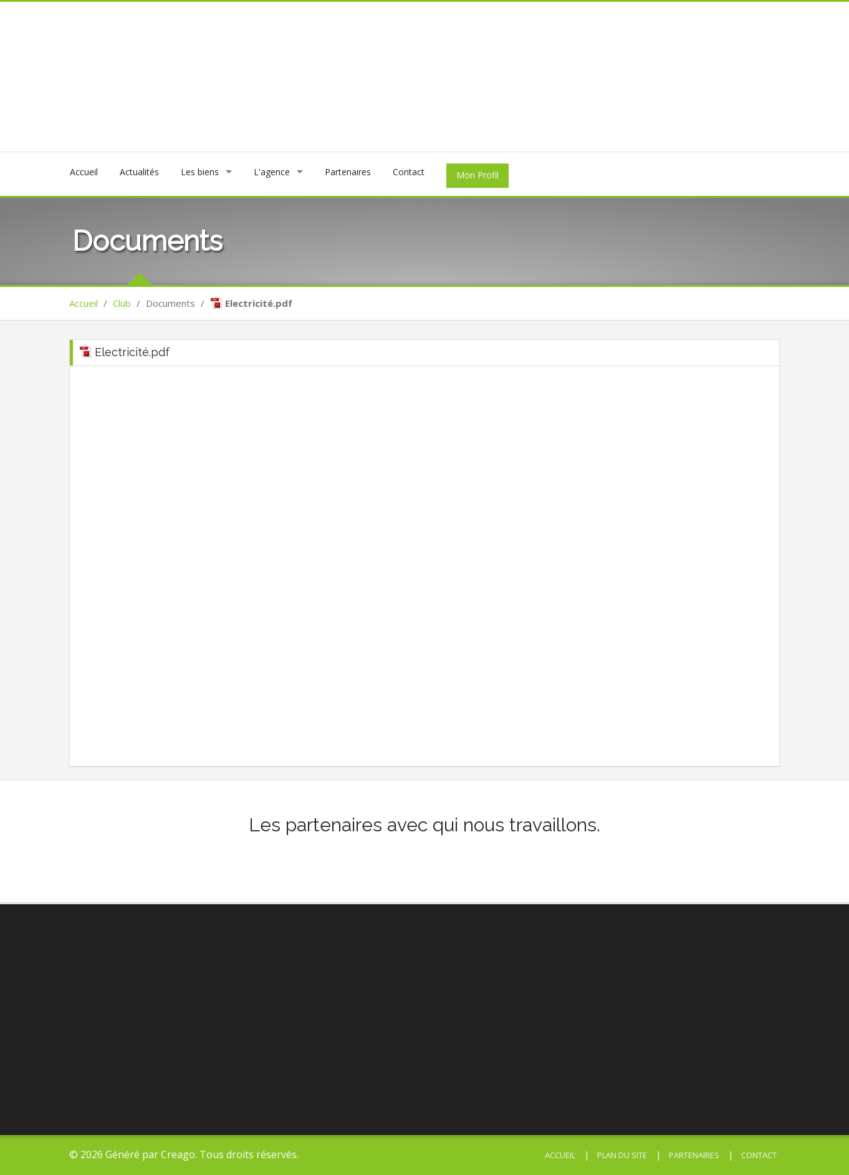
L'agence (272, 172)
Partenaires (348, 172)
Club (122, 303)
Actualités (139, 172)
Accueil (84, 172)
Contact (408, 172)
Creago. (179, 1154)
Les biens (200, 172)
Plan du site (621, 1155)
